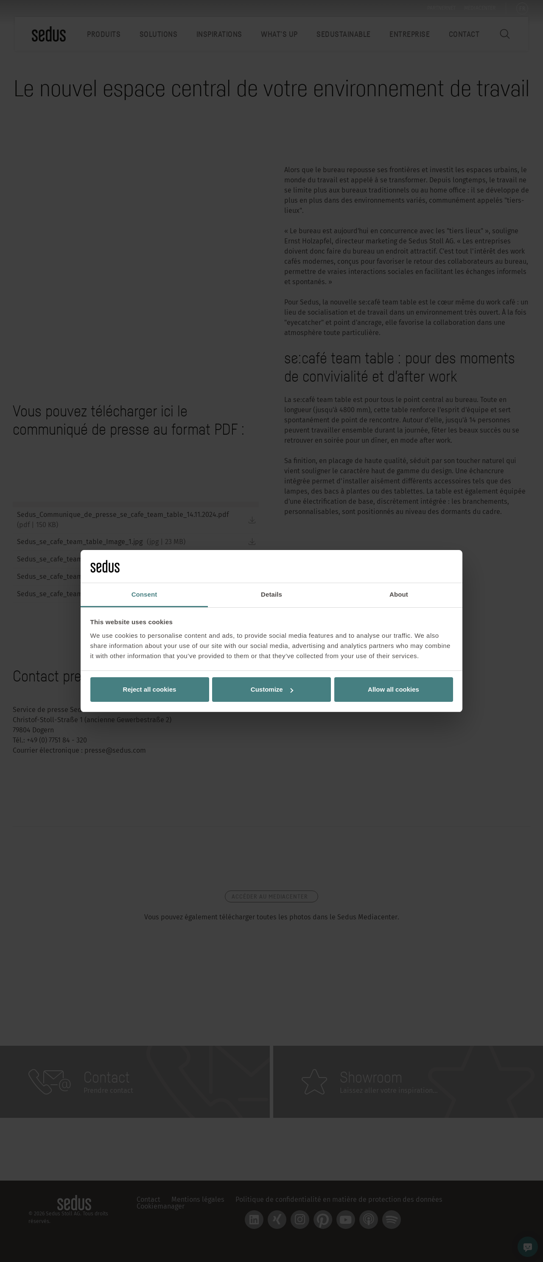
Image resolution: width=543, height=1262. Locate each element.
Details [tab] (271, 594)
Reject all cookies (149, 689)
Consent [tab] (144, 594)
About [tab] (398, 594)
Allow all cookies (393, 689)
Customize (272, 689)
